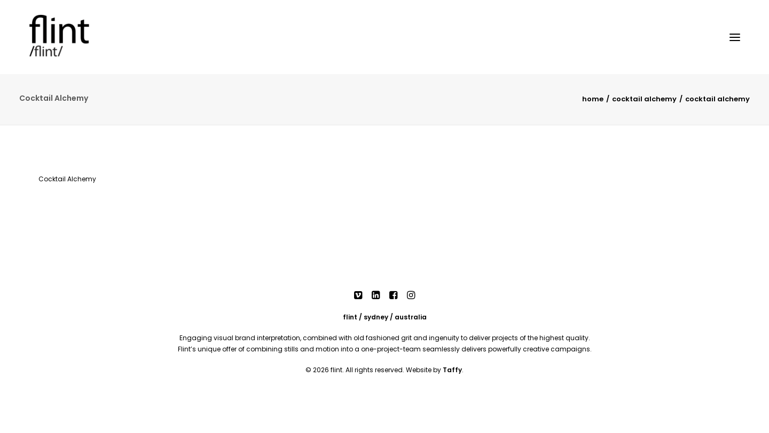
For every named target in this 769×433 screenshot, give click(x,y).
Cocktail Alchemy (644, 99)
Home (592, 99)
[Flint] (74, 37)
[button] (734, 37)
